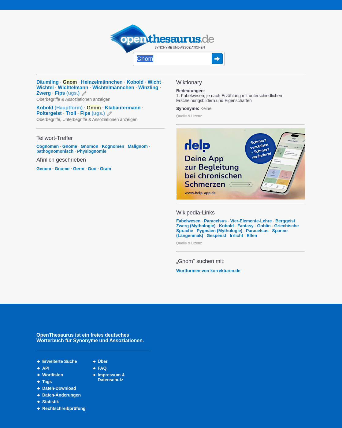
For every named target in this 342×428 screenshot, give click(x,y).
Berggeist (285, 220)
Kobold (135, 82)
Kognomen (113, 146)
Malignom (138, 146)
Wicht (154, 82)
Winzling (148, 87)
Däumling (47, 82)
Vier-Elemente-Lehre (251, 220)
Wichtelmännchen (113, 87)
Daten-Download (59, 388)
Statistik (50, 401)
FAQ (102, 368)
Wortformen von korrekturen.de (208, 270)
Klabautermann (122, 107)
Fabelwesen (188, 220)
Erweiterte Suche (59, 361)
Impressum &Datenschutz (111, 377)
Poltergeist (49, 113)
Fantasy (245, 225)
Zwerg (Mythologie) (195, 225)
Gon (92, 168)
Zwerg (43, 93)
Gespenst (216, 235)
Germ (78, 168)
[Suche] (179, 59)
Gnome (69, 146)
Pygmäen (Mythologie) (219, 230)
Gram (105, 168)
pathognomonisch (54, 151)
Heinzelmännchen (102, 82)
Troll (71, 113)
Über (103, 361)
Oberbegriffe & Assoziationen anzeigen (73, 99)
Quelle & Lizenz (189, 116)
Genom (43, 168)
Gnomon (90, 146)
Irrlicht (236, 235)
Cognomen (47, 146)
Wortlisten (52, 374)
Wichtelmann (73, 87)
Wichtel (45, 87)
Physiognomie (91, 151)
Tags (47, 381)
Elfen (252, 235)
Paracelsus (215, 220)
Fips (67, 93)
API (45, 368)
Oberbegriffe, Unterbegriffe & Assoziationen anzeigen (86, 119)
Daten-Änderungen (61, 395)
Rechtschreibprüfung (64, 408)
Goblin (263, 225)
